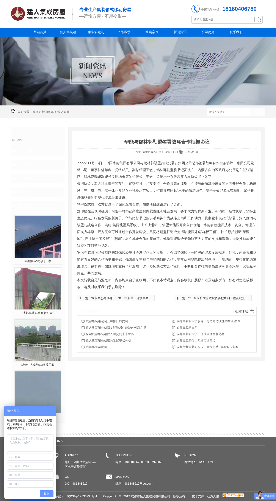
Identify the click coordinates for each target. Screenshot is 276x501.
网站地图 (190, 462)
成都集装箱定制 (96, 347)
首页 (35, 112)
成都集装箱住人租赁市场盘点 (196, 340)
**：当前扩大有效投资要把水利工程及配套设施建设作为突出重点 (231, 298)
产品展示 (124, 32)
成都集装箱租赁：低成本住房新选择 (200, 334)
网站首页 (39, 32)
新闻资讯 (180, 32)
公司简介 (208, 32)
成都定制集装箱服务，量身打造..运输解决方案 (207, 347)
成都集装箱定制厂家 (37, 261)
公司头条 (25, 151)
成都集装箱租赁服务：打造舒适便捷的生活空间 (208, 321)
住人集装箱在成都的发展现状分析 (108, 340)
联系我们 (236, 32)
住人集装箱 (68, 32)
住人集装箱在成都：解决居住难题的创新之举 (116, 327)
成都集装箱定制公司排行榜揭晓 (107, 321)
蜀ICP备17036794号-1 (82, 496)
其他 (21, 192)
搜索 (257, 112)
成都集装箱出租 (187, 327)
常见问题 (63, 112)
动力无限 (213, 496)
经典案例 (152, 32)
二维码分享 (191, 151)
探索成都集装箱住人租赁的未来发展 (110, 334)
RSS (202, 462)
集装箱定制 (96, 32)
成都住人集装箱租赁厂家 (37, 364)
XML (211, 462)
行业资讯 (25, 164)
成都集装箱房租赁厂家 (38, 313)
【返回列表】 (241, 311)
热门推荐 (25, 206)
